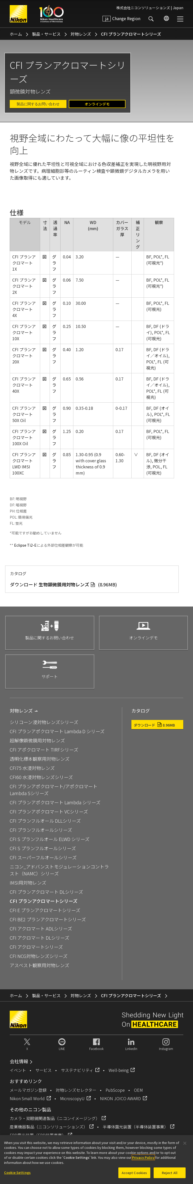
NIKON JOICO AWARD (120, 1098)
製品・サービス (46, 34)
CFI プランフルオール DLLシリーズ (45, 820)
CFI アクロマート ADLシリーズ (41, 928)
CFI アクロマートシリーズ (36, 946)
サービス (43, 1070)
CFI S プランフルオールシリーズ (43, 848)
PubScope (115, 1090)
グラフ (54, 263)
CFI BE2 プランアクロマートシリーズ (48, 919)
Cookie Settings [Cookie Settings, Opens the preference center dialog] (17, 1175)
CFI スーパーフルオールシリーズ (43, 857)
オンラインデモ (97, 104)
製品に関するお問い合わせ (38, 104)
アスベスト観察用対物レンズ (39, 965)
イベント (18, 1070)
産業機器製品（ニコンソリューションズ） (48, 1127)
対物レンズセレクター (76, 1090)
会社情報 (19, 1061)
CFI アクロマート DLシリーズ (39, 937)
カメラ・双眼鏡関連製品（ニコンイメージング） (55, 1118)
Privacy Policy (143, 1159)
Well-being (119, 1070)
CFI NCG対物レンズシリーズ (38, 956)
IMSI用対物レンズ (28, 882)
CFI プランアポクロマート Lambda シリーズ (55, 802)
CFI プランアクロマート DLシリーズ (46, 891)
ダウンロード (154, 725)
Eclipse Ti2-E (25, 545)
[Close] (184, 1145)
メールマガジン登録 (28, 1090)
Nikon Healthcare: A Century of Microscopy (51, 13)
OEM (138, 1090)
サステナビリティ (77, 1070)
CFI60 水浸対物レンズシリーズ (41, 777)
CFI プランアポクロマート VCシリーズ (49, 811)
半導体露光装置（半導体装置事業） (135, 1127)
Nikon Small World (27, 1098)
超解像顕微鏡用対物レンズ (37, 740)
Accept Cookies (134, 1175)
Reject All (169, 1175)
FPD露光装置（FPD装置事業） (38, 1135)
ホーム (16, 34)
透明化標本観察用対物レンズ (40, 758)
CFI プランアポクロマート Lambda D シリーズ (57, 731)
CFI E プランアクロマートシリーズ (45, 910)
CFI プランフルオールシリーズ (41, 829)
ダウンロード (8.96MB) (63, 584)
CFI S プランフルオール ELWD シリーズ (49, 839)
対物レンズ (81, 34)
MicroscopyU (72, 1098)
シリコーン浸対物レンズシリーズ (44, 722)
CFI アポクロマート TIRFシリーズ (44, 749)
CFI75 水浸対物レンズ (32, 768)
